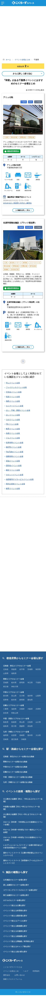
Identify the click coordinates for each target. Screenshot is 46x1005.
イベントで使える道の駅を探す (15, 952)
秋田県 (38, 669)
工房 (5, 262)
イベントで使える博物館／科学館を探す (18, 941)
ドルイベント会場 (13, 438)
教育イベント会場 (13, 429)
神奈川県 (14, 687)
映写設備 (33, 266)
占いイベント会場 (13, 415)
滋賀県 (13, 709)
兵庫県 (38, 709)
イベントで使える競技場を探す (15, 916)
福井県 (30, 696)
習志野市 (29, 227)
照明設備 (31, 137)
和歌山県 (14, 713)
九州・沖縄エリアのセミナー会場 (16, 732)
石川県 (22, 696)
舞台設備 (14, 137)
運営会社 (6, 975)
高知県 (30, 726)
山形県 (5, 673)
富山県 (13, 696)
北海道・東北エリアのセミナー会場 (17, 666)
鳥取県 (5, 722)
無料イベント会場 (13, 401)
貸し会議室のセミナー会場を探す (16, 885)
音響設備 (23, 137)
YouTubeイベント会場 (14, 452)
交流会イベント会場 (13, 392)
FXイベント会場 (12, 424)
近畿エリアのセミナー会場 (13, 705)
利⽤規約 (36, 971)
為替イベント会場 (13, 433)
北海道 (5, 669)
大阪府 (30, 709)
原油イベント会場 (13, 461)
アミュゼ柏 (8, 97)
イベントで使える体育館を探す (15, 911)
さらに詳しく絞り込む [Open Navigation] (22, 73)
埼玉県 (30, 682)
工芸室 (6, 137)
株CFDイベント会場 (13, 447)
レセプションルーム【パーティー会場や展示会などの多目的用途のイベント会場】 (23, 846)
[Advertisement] (23, 33)
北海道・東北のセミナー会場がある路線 (18, 757)
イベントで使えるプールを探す (15, 921)
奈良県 (5, 713)
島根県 (13, 722)
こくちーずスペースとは (12, 967)
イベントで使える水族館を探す (15, 931)
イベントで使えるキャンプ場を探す (17, 946)
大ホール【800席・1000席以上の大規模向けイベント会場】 (23, 823)
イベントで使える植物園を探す (15, 936)
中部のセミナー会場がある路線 (15, 767)
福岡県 (5, 735)
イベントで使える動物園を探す (15, 926)
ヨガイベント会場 (13, 420)
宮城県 (30, 669)
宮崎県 (5, 739)
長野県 (5, 700)
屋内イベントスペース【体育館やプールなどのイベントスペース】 (23, 862)
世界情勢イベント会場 (14, 443)
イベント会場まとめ (11, 971)
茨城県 (5, 682)
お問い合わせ (19, 975)
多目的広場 (15, 269)
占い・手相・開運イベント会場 (18, 410)
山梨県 (38, 696)
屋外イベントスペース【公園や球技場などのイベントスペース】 (23, 854)
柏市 (30, 102)
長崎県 (22, 735)
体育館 (25, 262)
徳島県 (5, 726)
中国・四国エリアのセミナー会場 (16, 719)
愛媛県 (22, 726)
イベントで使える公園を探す (14, 905)
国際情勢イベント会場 (14, 456)
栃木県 (13, 682)
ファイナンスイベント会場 (16, 387)
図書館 (6, 269)
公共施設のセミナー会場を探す (15, 880)
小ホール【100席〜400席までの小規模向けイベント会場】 (22, 838)
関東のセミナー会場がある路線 (15, 762)
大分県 (38, 735)
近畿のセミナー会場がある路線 (15, 772)
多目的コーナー (15, 262)
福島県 (13, 673)
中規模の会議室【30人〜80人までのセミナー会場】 (21, 808)
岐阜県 (13, 700)
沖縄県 (23, 739)
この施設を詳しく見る (22, 210)
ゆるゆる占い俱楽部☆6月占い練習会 (17, 203)
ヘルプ (25, 971)
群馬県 (22, 682)
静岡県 (22, 700)
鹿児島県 (14, 739)
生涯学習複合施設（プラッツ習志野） (20, 223)
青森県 (13, 669)
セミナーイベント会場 (14, 406)
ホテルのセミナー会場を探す (14, 900)
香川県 (13, 726)
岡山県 (22, 722)
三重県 (5, 709)
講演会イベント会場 (13, 466)
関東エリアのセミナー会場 (13, 679)
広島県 (30, 722)
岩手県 (22, 669)
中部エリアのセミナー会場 (13, 692)
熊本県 (30, 735)
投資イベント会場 (13, 397)
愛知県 (30, 700)
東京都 (5, 687)
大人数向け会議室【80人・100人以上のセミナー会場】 (22, 800)
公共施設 (38, 102)
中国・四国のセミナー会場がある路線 (17, 777)
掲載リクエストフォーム (12, 979)
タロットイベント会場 (14, 475)
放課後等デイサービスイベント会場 (19, 479)
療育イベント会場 (13, 489)
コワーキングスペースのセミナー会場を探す (20, 890)
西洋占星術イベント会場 (15, 484)
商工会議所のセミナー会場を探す (16, 895)
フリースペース (35, 262)
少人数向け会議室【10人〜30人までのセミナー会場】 (22, 815)
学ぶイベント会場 (13, 383)
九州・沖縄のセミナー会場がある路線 (17, 782)
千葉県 (23, 102)
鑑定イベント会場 (13, 470)
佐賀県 (13, 735)
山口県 (38, 722)
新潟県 (5, 696)
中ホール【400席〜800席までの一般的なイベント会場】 (22, 831)
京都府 (22, 709)
